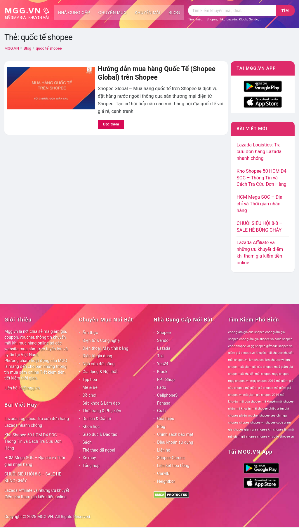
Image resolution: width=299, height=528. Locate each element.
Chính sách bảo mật (175, 434)
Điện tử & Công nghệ (101, 340)
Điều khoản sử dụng (175, 442)
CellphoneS (167, 395)
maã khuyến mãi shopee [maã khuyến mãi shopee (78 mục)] (254, 374)
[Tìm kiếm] (232, 10)
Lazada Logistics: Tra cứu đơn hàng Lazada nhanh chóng (259, 151)
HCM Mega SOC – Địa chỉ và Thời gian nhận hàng (259, 203)
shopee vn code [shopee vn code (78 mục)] (268, 436)
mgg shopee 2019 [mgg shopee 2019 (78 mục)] (262, 381)
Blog (174, 12)
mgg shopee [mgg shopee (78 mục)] (280, 374)
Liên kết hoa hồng (173, 465)
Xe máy (89, 457)
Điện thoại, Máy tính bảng (105, 348)
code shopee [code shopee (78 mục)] (283, 339)
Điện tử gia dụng (97, 356)
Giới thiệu (165, 418)
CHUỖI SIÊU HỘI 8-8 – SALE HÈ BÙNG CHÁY (32, 477)
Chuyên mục (112, 12)
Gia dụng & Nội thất (100, 371)
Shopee (212, 19)
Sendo (253, 19)
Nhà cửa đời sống (99, 363)
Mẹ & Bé (90, 387)
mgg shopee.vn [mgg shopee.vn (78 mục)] (239, 381)
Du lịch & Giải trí (97, 418)
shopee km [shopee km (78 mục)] (264, 429)
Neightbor (166, 481)
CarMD (163, 473)
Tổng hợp (91, 465)
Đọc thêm (111, 124)
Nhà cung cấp (74, 12)
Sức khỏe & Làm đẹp (101, 403)
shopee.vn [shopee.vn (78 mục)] (257, 422)
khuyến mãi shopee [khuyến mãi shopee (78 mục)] (269, 353)
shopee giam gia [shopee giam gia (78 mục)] (244, 429)
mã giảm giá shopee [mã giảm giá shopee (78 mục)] (259, 388)
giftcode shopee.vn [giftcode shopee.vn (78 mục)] (279, 346)
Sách (87, 442)
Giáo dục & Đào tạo (100, 434)
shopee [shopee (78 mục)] (244, 422)
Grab (161, 410)
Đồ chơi (89, 395)
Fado (161, 387)
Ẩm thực (90, 332)
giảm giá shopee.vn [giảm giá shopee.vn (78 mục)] (241, 353)
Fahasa (163, 403)
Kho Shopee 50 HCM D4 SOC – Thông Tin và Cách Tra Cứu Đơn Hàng (261, 177)
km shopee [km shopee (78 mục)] (257, 360)
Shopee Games (171, 457)
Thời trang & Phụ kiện (102, 410)
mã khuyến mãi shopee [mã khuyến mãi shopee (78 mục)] (277, 401)
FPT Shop (166, 379)
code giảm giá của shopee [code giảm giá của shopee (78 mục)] (246, 332)
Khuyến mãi (147, 12)
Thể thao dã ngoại (99, 450)
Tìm (285, 10)
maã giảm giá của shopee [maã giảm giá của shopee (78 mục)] (255, 367)
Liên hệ (163, 450)
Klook (243, 19)
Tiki (222, 19)
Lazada (232, 19)
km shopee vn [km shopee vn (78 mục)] (275, 360)
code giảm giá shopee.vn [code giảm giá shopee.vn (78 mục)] (256, 339)
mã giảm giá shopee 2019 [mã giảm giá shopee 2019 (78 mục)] (261, 395)
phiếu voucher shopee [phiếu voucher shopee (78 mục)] (254, 415)
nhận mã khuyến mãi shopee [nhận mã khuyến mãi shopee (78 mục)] (248, 408)
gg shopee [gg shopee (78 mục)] (258, 346)
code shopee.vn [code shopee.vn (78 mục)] (239, 346)
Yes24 (162, 363)
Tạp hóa (90, 379)
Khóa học (91, 426)
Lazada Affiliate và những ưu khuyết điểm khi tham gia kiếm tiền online (36, 493)
